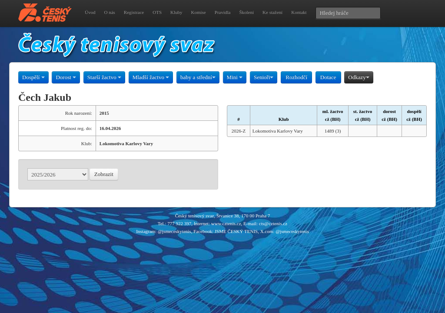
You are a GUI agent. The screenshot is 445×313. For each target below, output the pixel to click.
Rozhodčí (296, 77)
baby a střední (198, 77)
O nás (109, 12)
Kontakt (298, 12)
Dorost (66, 77)
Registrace (134, 12)
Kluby (176, 12)
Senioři (264, 77)
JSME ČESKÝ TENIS (236, 231)
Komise (198, 12)
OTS (157, 12)
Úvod (90, 12)
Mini (235, 77)
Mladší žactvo (151, 77)
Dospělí (33, 77)
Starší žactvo (104, 77)
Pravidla (223, 12)
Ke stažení (272, 12)
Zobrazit (103, 174)
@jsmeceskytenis (174, 231)
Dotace (328, 77)
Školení (246, 12)
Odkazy (358, 77)
